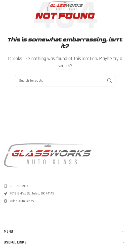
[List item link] (65, 186)
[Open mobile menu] (6, 8)
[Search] (65, 80)
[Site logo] (65, 7)
